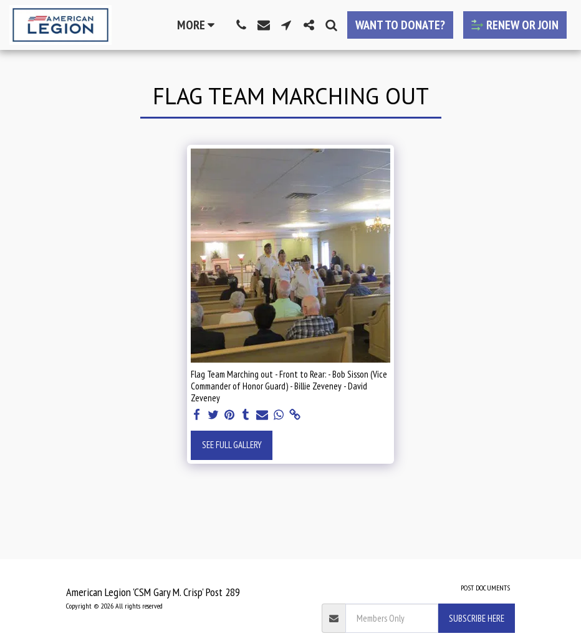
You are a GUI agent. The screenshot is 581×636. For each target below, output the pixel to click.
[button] (241, 25)
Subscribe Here (476, 618)
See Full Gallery (232, 445)
